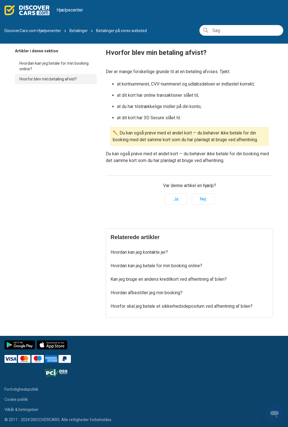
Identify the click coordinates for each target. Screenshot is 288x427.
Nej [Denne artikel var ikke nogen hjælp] (203, 199)
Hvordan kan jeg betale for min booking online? (54, 66)
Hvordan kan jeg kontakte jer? (139, 252)
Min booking (271, 9)
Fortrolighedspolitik (21, 389)
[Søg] (241, 30)
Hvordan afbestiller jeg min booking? (147, 292)
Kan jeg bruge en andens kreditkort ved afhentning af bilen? (169, 279)
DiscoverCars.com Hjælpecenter (32, 30)
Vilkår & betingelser (21, 409)
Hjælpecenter (70, 10)
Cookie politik (16, 399)
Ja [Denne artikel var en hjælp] (176, 199)
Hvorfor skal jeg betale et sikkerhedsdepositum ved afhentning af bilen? (182, 306)
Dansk (241, 10)
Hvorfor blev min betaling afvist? (48, 79)
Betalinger (78, 30)
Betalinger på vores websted (121, 30)
